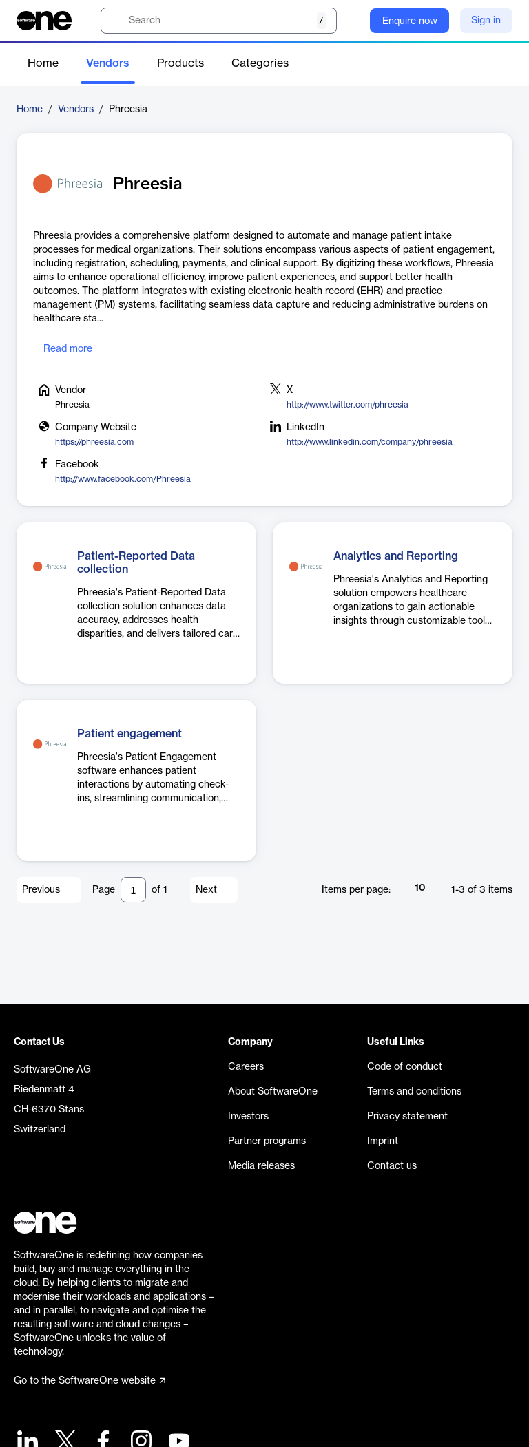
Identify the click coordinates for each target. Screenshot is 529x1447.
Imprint (382, 1141)
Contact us (392, 1166)
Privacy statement (407, 1116)
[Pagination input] (133, 889)
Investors (248, 1116)
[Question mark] (350, 20)
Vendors (107, 63)
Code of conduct (404, 1067)
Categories (260, 63)
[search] (219, 21)
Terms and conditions (414, 1092)
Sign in (486, 20)
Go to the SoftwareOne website (89, 1381)
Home (43, 63)
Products (180, 63)
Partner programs (267, 1141)
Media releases (261, 1166)
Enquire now (409, 21)
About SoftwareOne (273, 1092)
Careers (246, 1067)
